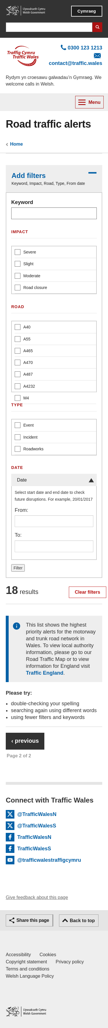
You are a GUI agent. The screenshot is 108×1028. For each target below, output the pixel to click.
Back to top (82, 920)
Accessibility (18, 954)
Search (97, 27)
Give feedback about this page (37, 897)
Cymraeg (86, 11)
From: (21, 510)
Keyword (22, 202)
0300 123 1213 (85, 48)
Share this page (32, 920)
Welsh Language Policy (30, 976)
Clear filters (87, 592)
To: (18, 535)
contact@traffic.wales (75, 63)
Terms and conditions (27, 968)
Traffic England (44, 673)
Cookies (47, 954)
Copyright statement (26, 961)
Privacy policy (70, 961)
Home (16, 144)
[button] (54, 178)
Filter (18, 568)
